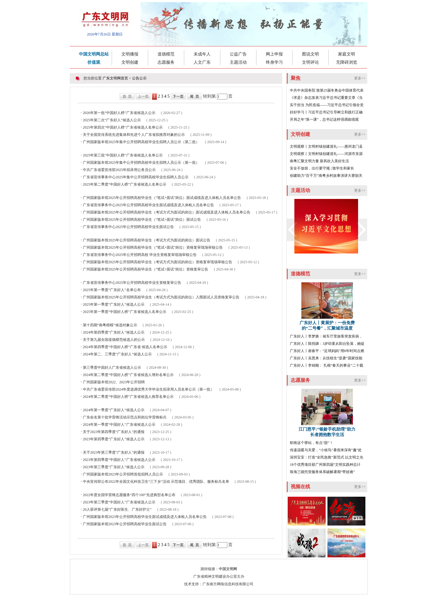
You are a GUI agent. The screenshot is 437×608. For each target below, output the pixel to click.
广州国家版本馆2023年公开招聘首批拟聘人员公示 (123, 474)
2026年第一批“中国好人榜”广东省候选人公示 (119, 113)
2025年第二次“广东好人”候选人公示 (112, 120)
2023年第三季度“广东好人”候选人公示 (113, 467)
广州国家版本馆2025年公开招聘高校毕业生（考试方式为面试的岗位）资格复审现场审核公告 (157, 262)
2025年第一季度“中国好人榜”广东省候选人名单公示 (124, 312)
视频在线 (300, 486)
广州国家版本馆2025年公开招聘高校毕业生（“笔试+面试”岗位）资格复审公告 (145, 269)
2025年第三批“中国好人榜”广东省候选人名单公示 (123, 155)
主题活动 (238, 62)
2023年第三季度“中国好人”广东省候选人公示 (119, 502)
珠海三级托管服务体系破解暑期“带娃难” (322, 472)
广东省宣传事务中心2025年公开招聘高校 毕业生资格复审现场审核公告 (140, 255)
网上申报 (274, 54)
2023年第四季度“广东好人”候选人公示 (113, 439)
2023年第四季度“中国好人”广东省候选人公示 (119, 460)
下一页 (178, 96)
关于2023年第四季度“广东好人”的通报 (113, 432)
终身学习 (274, 62)
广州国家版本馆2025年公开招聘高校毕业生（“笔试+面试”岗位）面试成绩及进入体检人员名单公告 (162, 198)
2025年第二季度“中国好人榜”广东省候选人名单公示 (124, 184)
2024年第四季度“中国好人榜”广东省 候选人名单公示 (125, 347)
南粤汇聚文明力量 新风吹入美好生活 (319, 161)
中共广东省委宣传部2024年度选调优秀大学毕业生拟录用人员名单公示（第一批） (148, 389)
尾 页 (194, 96)
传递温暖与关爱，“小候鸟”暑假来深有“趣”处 (326, 450)
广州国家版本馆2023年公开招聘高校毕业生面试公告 (125, 524)
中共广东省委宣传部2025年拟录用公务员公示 (119, 170)
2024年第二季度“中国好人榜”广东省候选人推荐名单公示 (128, 397)
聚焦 (295, 78)
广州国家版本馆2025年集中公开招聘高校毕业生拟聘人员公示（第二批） (141, 142)
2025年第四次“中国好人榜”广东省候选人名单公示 (123, 127)
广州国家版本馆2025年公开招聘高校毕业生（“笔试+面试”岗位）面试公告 (142, 219)
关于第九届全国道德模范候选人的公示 (114, 340)
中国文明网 (228, 569)
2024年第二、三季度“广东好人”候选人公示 (117, 354)
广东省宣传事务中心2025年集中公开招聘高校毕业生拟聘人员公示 (135, 177)
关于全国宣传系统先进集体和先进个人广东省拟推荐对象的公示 (134, 135)
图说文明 (310, 54)
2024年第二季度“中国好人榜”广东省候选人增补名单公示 (128, 375)
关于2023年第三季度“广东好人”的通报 (113, 452)
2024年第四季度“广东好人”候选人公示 (113, 332)
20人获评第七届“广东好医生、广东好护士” (117, 509)
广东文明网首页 (115, 78)
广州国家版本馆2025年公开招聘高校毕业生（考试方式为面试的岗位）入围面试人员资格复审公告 (161, 297)
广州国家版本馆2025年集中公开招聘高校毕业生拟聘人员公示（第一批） (141, 162)
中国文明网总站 (94, 54)
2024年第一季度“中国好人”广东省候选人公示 (119, 424)
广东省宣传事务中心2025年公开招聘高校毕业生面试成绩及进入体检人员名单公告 (148, 205)
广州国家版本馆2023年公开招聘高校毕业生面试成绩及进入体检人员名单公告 (145, 517)
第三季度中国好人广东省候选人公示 (112, 367)
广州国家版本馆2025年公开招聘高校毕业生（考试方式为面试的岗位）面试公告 (146, 240)
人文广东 (202, 62)
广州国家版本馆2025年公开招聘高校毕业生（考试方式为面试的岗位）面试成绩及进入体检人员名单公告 (166, 212)
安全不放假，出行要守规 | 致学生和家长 (322, 168)
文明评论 (310, 62)
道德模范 (166, 54)
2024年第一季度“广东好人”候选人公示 (113, 410)
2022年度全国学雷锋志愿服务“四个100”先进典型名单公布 (129, 495)
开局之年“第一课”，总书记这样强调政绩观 (324, 119)
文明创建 (129, 62)
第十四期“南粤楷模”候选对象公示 (110, 325)
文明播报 (129, 54)
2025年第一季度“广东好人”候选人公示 (113, 304)
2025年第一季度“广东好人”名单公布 (112, 290)
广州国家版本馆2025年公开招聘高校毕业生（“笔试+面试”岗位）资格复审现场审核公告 (153, 247)
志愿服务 (166, 62)
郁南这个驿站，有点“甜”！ (311, 443)
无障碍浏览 (346, 62)
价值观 (93, 62)
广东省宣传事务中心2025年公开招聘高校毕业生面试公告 (128, 227)
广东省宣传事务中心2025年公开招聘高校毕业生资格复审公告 (132, 282)
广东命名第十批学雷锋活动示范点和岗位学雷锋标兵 (125, 417)
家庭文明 (346, 54)
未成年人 (202, 54)
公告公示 (139, 78)
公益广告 (238, 54)
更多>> (360, 78)
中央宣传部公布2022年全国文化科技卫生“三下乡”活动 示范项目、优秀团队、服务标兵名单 (156, 481)
